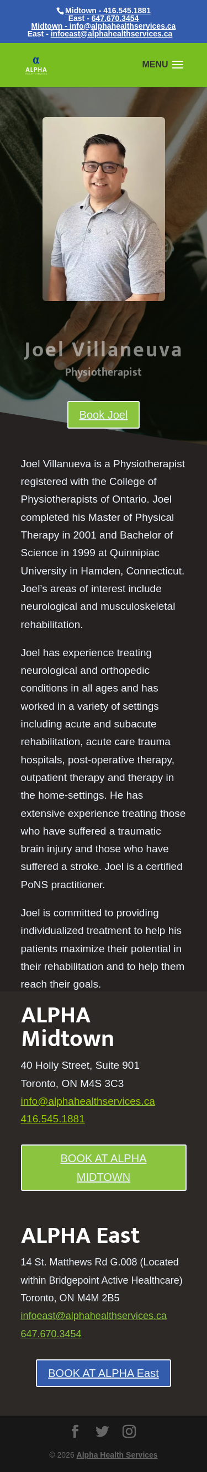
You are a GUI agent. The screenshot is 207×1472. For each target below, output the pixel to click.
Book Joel (103, 415)
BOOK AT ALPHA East (103, 1373)
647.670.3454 (115, 18)
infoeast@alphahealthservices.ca (112, 33)
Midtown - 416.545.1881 (108, 10)
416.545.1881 (53, 1119)
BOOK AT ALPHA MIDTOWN (104, 1167)
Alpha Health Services (117, 1454)
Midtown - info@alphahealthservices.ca (103, 26)
